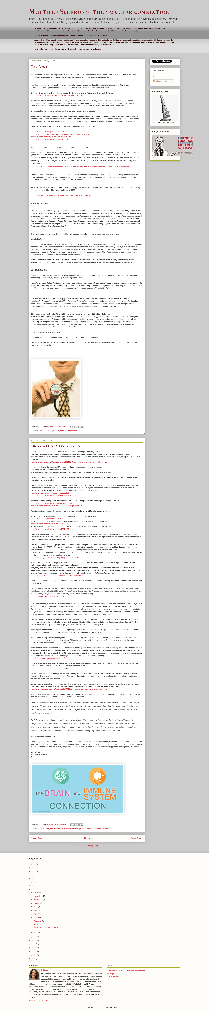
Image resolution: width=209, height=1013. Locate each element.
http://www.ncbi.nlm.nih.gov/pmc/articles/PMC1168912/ (54, 503)
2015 (33, 937)
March (36, 917)
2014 (33, 940)
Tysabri (106, 829)
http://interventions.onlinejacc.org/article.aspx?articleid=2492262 (57, 95)
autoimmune (55, 829)
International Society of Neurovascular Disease (126, 970)
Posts (157, 77)
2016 (33, 889)
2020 (33, 875)
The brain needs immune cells (55, 446)
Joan (46, 970)
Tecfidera (98, 829)
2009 (33, 958)
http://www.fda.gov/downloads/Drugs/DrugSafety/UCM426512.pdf (57, 557)
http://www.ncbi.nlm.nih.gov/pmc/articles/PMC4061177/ (53, 137)
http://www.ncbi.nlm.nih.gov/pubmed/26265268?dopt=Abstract (56, 506)
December (38, 892)
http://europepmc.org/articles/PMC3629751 (48, 596)
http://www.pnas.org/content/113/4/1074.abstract (51, 519)
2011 (33, 951)
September (38, 899)
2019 (33, 878)
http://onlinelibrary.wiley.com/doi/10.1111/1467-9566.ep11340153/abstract (61, 195)
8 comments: (60, 825)
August (37, 903)
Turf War (39, 66)
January (37, 932)
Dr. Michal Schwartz (69, 829)
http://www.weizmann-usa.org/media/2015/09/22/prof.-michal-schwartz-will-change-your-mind (69, 689)
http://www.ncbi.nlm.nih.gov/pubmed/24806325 (50, 139)
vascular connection (68, 431)
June (36, 907)
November (38, 896)
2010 (33, 955)
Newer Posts (37, 838)
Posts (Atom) (92, 846)
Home (87, 838)
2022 (33, 871)
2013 (33, 944)
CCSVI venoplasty (44, 431)
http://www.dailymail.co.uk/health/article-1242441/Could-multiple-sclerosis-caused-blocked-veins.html (72, 462)
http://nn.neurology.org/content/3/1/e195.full (48, 658)
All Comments (160, 81)
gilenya (82, 829)
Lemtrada (89, 829)
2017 (33, 886)
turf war (56, 431)
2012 (33, 948)
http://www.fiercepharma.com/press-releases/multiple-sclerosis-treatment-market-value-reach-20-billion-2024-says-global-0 (81, 166)
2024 (33, 868)
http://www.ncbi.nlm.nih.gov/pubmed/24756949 (50, 524)
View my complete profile (39, 1000)
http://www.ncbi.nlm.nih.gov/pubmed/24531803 (50, 132)
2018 (33, 882)
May (36, 910)
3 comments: (60, 427)
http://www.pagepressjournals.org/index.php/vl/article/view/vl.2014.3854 (60, 134)
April (36, 914)
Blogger (118, 1007)
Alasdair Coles (43, 829)
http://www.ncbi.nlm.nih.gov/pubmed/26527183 (50, 493)
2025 (33, 864)
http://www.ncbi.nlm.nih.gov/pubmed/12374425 (50, 529)
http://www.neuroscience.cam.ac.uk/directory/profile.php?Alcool (57, 575)
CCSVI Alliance (113, 977)
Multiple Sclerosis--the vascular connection (99, 11)
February (38, 921)
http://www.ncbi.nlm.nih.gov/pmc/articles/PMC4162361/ (53, 495)
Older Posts (137, 838)
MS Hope (110, 973)
